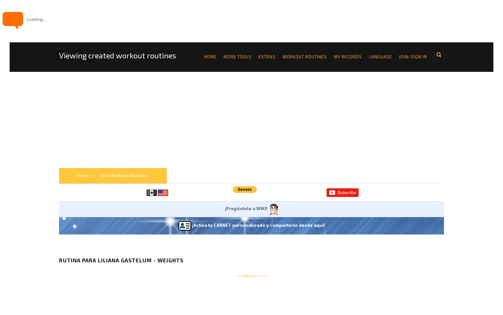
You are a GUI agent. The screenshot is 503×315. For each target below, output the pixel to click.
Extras (267, 56)
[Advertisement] (251, 120)
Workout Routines (305, 56)
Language (380, 56)
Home (210, 56)
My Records (348, 56)
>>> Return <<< (251, 275)
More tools (238, 56)
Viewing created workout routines (117, 55)
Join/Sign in (413, 56)
